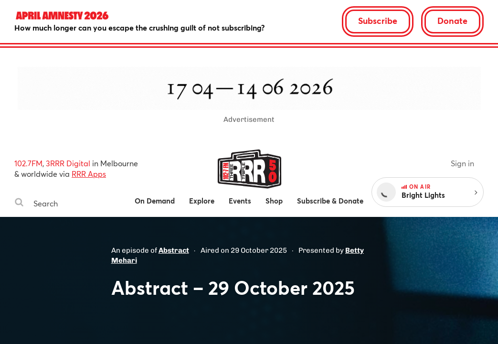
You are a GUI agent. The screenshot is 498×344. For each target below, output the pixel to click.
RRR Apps (89, 174)
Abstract (174, 250)
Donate (452, 20)
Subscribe (377, 20)
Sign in (462, 163)
